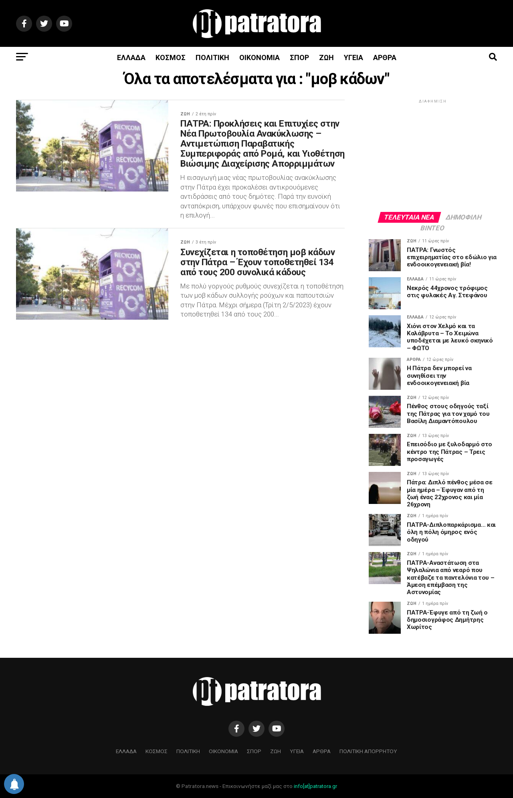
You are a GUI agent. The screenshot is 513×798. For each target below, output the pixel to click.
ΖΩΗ (326, 57)
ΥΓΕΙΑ (353, 57)
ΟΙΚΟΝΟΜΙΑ (259, 57)
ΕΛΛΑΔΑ (131, 57)
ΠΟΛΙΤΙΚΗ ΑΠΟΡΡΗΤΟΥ (368, 751)
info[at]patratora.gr (315, 786)
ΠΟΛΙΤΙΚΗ (212, 57)
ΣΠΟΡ (299, 57)
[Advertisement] (433, 155)
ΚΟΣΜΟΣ (171, 57)
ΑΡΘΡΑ (384, 57)
